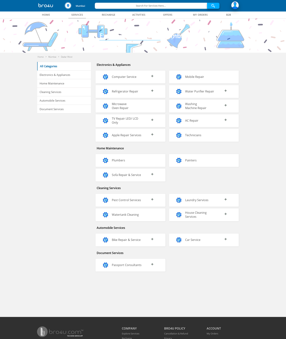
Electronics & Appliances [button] (55, 75)
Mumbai (80, 5)
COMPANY (129, 328)
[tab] (46, 15)
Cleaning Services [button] (50, 92)
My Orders (212, 333)
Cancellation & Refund (176, 333)
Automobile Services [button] (52, 100)
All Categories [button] (48, 66)
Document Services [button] (52, 109)
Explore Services (130, 333)
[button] (79, 5)
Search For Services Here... (151, 5)
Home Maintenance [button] (52, 83)
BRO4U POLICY (174, 328)
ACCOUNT (214, 328)
